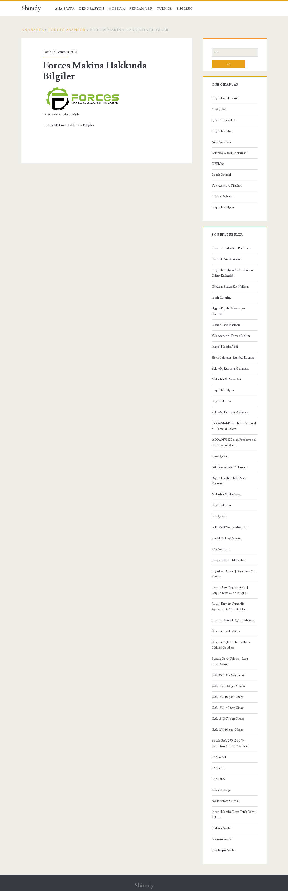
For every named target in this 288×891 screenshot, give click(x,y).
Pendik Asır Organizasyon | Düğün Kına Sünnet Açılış (230, 590)
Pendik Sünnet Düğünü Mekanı (233, 620)
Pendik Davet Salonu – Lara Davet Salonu (230, 661)
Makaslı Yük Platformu (227, 494)
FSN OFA (218, 779)
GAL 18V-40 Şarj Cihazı (227, 697)
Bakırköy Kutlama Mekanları (230, 368)
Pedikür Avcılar (221, 828)
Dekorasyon (91, 8)
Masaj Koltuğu (221, 790)
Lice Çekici (219, 516)
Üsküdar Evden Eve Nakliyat (230, 287)
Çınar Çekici (220, 456)
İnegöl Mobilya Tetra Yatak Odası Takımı (233, 814)
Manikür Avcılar (222, 839)
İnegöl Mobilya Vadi (225, 347)
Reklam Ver (140, 8)
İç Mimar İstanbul (223, 120)
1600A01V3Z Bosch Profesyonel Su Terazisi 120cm (234, 442)
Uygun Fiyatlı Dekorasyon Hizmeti (229, 311)
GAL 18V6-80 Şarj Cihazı (228, 686)
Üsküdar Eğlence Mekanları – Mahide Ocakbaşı (231, 644)
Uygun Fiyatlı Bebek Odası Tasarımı (229, 480)
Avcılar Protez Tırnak (225, 801)
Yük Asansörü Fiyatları (227, 185)
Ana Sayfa (65, 8)
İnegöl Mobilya (222, 131)
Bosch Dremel (221, 175)
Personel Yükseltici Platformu (231, 248)
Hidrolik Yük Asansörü (227, 259)
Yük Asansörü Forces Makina (231, 336)
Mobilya (117, 8)
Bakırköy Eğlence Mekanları (230, 527)
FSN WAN (219, 757)
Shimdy (31, 8)
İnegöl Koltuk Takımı (226, 98)
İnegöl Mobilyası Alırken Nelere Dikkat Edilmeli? (233, 272)
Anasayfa (32, 30)
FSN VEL (218, 768)
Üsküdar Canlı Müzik (226, 631)
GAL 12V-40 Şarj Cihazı (227, 730)
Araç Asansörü (221, 142)
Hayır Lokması (221, 401)
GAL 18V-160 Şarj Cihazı (228, 708)
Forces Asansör (67, 30)
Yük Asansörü (221, 549)
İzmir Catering (221, 297)
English (184, 8)
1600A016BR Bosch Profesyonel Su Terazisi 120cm (234, 426)
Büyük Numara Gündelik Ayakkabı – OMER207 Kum (230, 606)
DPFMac (218, 164)
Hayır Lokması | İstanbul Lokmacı (233, 357)
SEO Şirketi (219, 109)
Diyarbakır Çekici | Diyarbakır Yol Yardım (233, 573)
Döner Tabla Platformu (227, 325)
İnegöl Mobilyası (223, 207)
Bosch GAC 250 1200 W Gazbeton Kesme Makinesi (230, 743)
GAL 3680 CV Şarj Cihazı (228, 675)
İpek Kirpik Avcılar (223, 850)
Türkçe (164, 8)
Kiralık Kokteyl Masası (226, 538)
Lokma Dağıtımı (222, 196)
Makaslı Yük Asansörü (226, 379)
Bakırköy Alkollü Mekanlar (229, 153)
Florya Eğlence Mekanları (228, 560)
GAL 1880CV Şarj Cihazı (228, 719)
